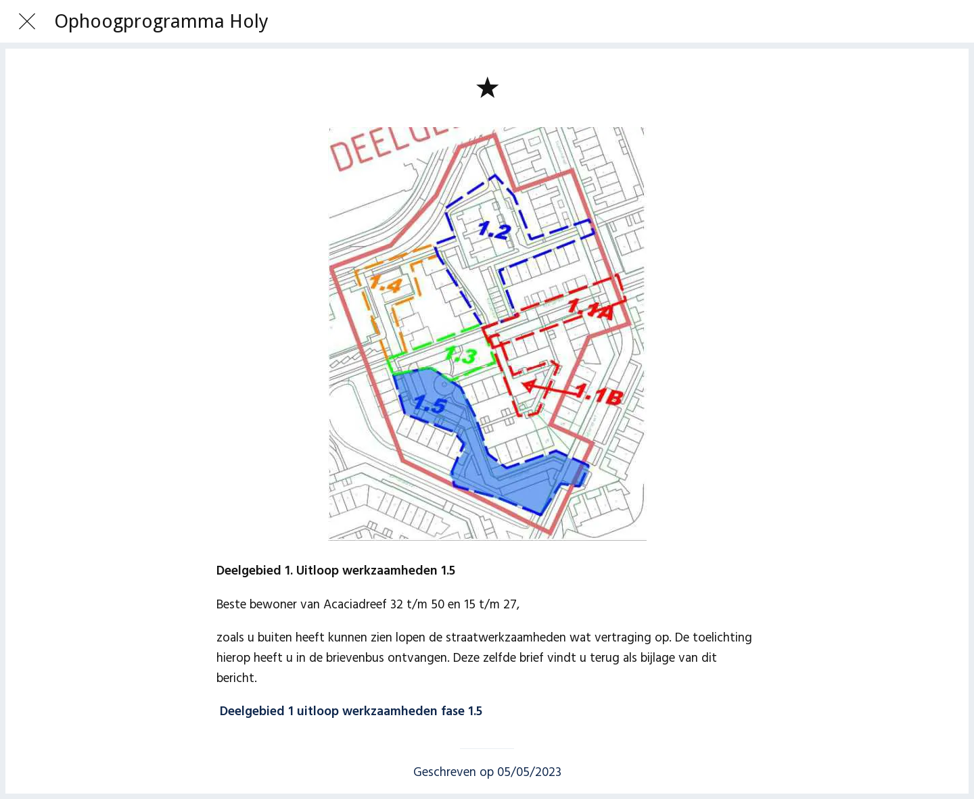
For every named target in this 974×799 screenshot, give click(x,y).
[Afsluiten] (27, 22)
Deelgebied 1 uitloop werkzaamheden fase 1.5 (351, 712)
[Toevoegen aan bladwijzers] (487, 86)
